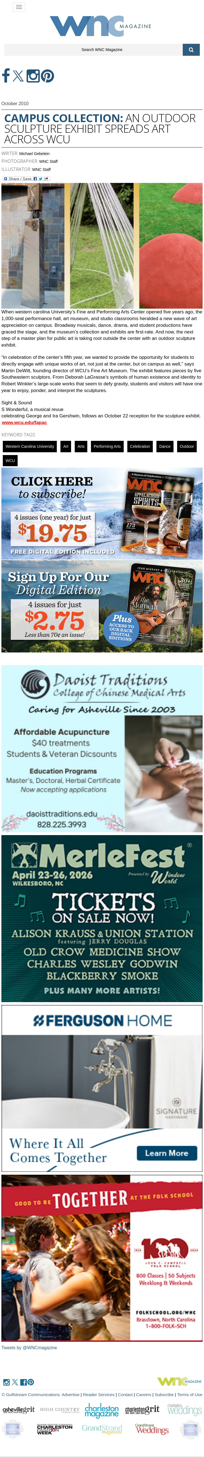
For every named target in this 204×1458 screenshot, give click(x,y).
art (65, 446)
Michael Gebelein (34, 153)
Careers (144, 1394)
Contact (126, 1394)
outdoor (187, 446)
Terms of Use (190, 1394)
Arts (81, 446)
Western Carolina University (30, 446)
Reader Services (100, 1394)
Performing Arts (107, 446)
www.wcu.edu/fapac (24, 422)
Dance (164, 446)
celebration (140, 446)
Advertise (73, 1394)
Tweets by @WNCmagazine (29, 1347)
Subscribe (165, 1394)
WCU (10, 460)
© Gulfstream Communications (30, 1394)
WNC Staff (48, 161)
